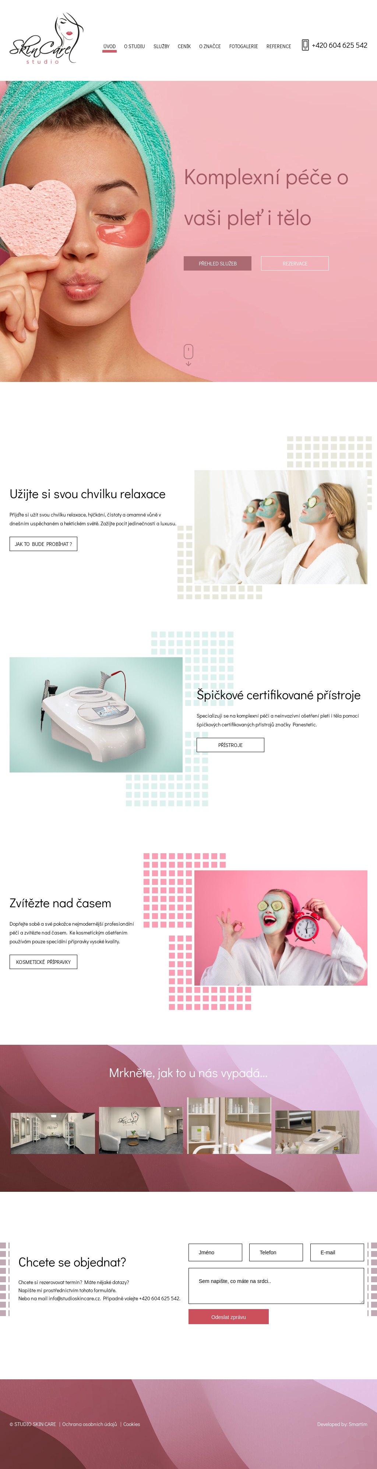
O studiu (134, 46)
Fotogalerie (243, 46)
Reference (279, 46)
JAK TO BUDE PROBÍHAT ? (43, 543)
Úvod (109, 46)
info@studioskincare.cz (74, 1298)
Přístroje (230, 744)
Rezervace (295, 263)
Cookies (131, 1423)
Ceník (184, 46)
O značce (210, 46)
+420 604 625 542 (339, 45)
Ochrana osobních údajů (89, 1423)
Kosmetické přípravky (43, 961)
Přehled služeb (218, 263)
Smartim (358, 1423)
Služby (161, 46)
